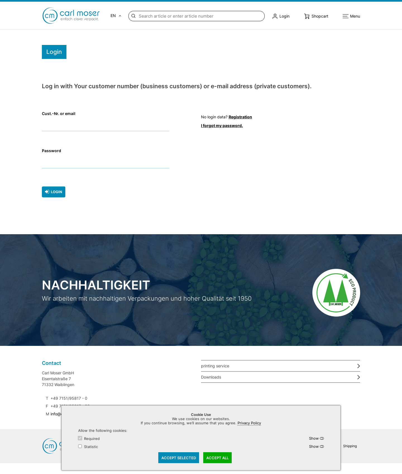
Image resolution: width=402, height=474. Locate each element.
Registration (240, 116)
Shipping (350, 446)
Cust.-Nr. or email (58, 114)
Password (51, 151)
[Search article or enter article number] (200, 16)
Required (92, 439)
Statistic (91, 447)
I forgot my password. (222, 125)
